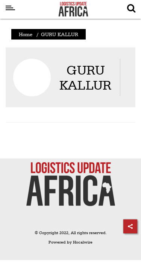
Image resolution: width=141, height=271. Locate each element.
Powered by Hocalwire (70, 242)
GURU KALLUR (85, 77)
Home (25, 34)
